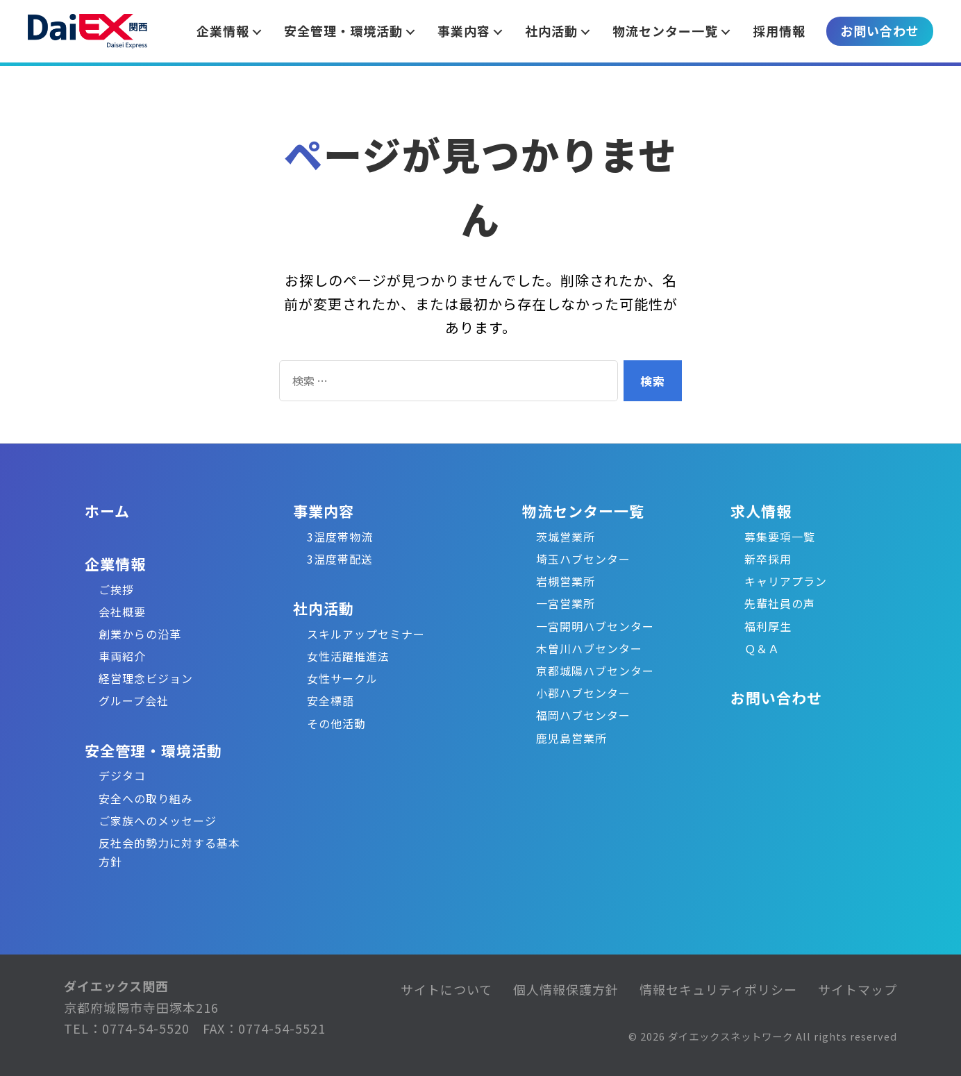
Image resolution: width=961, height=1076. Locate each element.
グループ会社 (134, 700)
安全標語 (330, 700)
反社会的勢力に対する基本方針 (169, 852)
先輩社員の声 (779, 603)
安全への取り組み (146, 798)
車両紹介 (122, 656)
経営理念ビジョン (146, 678)
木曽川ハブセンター (589, 648)
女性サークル (342, 678)
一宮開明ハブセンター (595, 626)
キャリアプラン (785, 581)
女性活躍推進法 (348, 656)
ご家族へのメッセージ (158, 820)
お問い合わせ (879, 31)
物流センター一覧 (583, 511)
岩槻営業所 (565, 581)
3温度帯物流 (340, 536)
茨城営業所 (565, 536)
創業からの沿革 (140, 633)
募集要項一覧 (779, 536)
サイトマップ (857, 989)
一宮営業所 (565, 603)
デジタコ (122, 775)
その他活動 (336, 723)
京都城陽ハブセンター (595, 670)
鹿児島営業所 (571, 738)
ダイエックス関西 (116, 986)
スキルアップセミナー (366, 633)
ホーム (107, 511)
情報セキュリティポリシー (718, 989)
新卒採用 (768, 558)
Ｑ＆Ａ (762, 648)
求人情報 (761, 511)
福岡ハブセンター (583, 715)
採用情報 (779, 31)
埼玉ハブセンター (583, 558)
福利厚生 (768, 626)
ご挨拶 (116, 589)
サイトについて (446, 989)
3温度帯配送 (340, 558)
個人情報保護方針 (566, 989)
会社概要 (122, 611)
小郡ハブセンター (583, 692)
